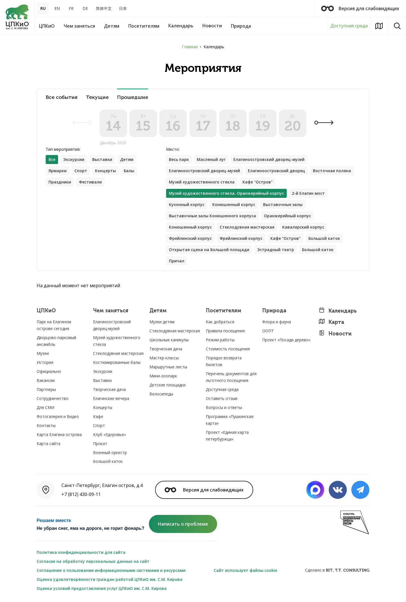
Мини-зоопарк (163, 376)
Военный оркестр (110, 452)
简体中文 (104, 8)
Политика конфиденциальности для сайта (81, 552)
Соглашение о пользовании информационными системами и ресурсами (111, 570)
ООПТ (268, 330)
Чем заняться (110, 311)
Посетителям (223, 311)
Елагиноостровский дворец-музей (268, 159)
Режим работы (220, 339)
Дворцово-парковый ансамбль (56, 341)
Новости (335, 333)
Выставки (102, 159)
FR (71, 8)
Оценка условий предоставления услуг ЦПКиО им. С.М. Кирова (102, 588)
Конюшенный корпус (233, 204)
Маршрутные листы (168, 366)
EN (57, 8)
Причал (176, 261)
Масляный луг (211, 159)
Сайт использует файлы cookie (245, 570)
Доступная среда (349, 26)
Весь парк (179, 159)
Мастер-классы (164, 357)
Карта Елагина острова (59, 434)
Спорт (80, 170)
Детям (126, 159)
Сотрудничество (53, 398)
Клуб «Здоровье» (109, 434)
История (45, 362)
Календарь (338, 310)
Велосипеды (161, 394)
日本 (123, 8)
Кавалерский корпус (303, 227)
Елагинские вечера (111, 398)
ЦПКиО (46, 311)
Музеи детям (162, 321)
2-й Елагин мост (308, 193)
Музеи (43, 353)
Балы (129, 170)
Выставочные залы (283, 204)
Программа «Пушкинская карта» (229, 420)
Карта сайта (48, 443)
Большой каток (324, 238)
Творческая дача (109, 389)
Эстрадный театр (275, 249)
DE (85, 8)
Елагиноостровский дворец (276, 170)
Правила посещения (225, 330)
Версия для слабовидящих (360, 8)
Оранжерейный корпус (287, 215)
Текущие (97, 97)
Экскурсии (73, 159)
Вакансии (46, 380)
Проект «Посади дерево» (286, 339)
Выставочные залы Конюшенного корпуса (212, 215)
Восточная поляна (332, 170)
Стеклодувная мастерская (247, 227)
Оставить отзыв (221, 398)
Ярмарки (57, 170)
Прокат (100, 443)
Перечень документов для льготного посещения (231, 377)
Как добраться (220, 321)
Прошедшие (132, 97)
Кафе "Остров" (257, 182)
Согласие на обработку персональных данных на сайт (93, 561)
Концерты (105, 170)
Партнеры (46, 389)
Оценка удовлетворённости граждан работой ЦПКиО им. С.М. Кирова (109, 579)
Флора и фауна (276, 321)
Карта (331, 322)
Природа (274, 311)
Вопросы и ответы (224, 407)
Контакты (46, 425)
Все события (62, 97)
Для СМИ (45, 407)
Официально (49, 371)
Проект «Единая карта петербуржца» (227, 436)
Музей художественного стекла (202, 182)
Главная (190, 46)
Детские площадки (167, 385)
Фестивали (90, 182)
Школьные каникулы (169, 339)
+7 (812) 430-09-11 (81, 494)
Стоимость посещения (228, 348)
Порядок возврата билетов (224, 361)
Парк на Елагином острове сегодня (54, 325)
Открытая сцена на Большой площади (209, 249)
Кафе (98, 416)
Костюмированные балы (116, 362)
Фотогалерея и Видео (58, 416)
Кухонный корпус (186, 204)
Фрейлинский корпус (190, 238)
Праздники (59, 182)
